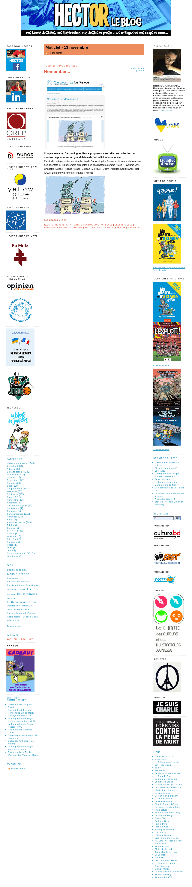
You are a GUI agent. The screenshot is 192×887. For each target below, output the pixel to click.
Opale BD (160, 818)
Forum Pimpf (161, 824)
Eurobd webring (163, 874)
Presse (121, 227)
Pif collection (162, 846)
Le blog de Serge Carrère (168, 784)
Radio (10, 545)
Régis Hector (14, 617)
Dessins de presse (137, 70)
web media (134, 227)
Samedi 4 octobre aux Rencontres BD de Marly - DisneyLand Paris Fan (22, 713)
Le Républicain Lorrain (22, 602)
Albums (11, 469)
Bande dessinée (17, 570)
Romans (11, 483)
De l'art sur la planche (166, 796)
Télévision (12, 531)
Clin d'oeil (12, 539)
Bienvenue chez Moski (167, 838)
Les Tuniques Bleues (166, 860)
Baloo (158, 768)
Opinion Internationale (19, 606)
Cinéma (11, 528)
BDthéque (160, 770)
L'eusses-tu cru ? (164, 756)
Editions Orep (162, 821)
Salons (10, 497)
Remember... (57, 71)
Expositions (13, 480)
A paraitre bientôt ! (165, 499)
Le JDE (11, 598)
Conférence (13, 508)
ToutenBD (160, 857)
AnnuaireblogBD (163, 877)
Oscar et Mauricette (18, 609)
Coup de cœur (14, 489)
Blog (9, 519)
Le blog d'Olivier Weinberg (169, 872)
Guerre (22, 589)
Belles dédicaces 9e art (167, 773)
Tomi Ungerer (162, 866)
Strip (9, 486)
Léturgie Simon (163, 835)
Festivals (11, 590)
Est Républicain (15, 585)
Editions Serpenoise (18, 581)
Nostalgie (12, 503)
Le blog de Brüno (164, 782)
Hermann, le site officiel (167, 807)
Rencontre (12, 500)
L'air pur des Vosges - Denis (23, 755)
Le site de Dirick (163, 801)
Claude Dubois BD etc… (168, 804)
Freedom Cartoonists (57, 227)
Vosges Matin (30, 617)
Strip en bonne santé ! (167, 468)
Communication (15, 514)
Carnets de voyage (17, 505)
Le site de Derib (163, 798)
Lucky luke (160, 832)
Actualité (11, 466)
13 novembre (60, 225)
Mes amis (12, 491)
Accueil (12, 639)
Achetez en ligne (161, 365)
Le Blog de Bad (163, 776)
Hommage (12, 517)
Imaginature (161, 810)
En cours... (160, 471)
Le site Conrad (162, 793)
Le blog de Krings (164, 815)
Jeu (9, 550)
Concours (12, 511)
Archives (27, 639)
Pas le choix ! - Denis (19, 752)
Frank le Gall (162, 827)
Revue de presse (16, 522)
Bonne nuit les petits (166, 779)
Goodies (11, 477)
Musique (11, 536)
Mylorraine (160, 759)
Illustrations (106, 227)
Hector (78, 227)
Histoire (90, 227)
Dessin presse (124, 225)
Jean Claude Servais (166, 852)
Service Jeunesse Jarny (167, 813)
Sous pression (162, 479)
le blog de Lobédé (164, 829)
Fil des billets (55, 53)
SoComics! (160, 855)
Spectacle (12, 542)
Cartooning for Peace (98, 225)
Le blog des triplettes (166, 863)
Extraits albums (15, 472)
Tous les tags (14, 626)
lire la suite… (167, 110)
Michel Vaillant (162, 869)
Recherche (161, 514)
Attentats (76, 225)
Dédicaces (12, 494)
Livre (9, 548)
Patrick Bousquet (16, 613)
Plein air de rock (163, 849)
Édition (10, 525)
